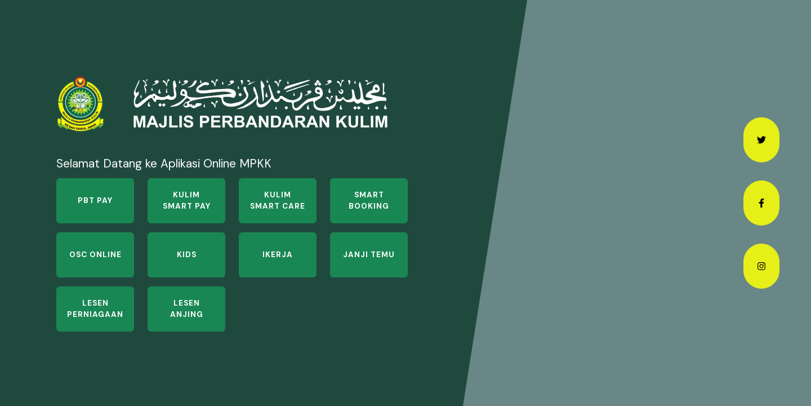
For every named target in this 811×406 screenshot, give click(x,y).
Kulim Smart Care (277, 200)
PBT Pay (95, 200)
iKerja (277, 254)
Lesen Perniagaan (95, 308)
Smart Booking (369, 200)
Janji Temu (369, 254)
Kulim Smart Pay (187, 200)
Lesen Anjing (186, 308)
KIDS (187, 254)
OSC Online (95, 254)
